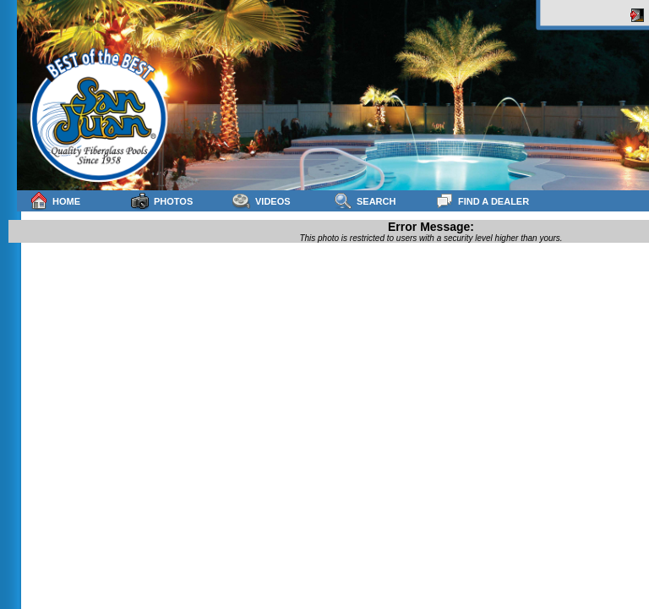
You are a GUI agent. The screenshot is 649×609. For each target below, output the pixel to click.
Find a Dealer (482, 201)
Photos (162, 201)
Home (55, 201)
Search (364, 201)
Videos (261, 201)
